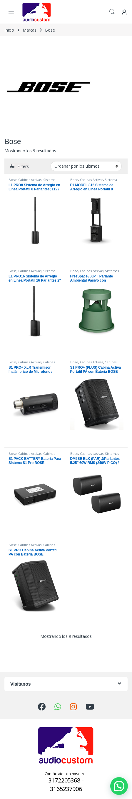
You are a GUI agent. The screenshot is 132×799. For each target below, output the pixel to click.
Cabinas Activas (29, 179)
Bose (12, 179)
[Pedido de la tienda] (86, 166)
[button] (119, 786)
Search (112, 12)
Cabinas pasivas (91, 271)
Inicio (9, 30)
